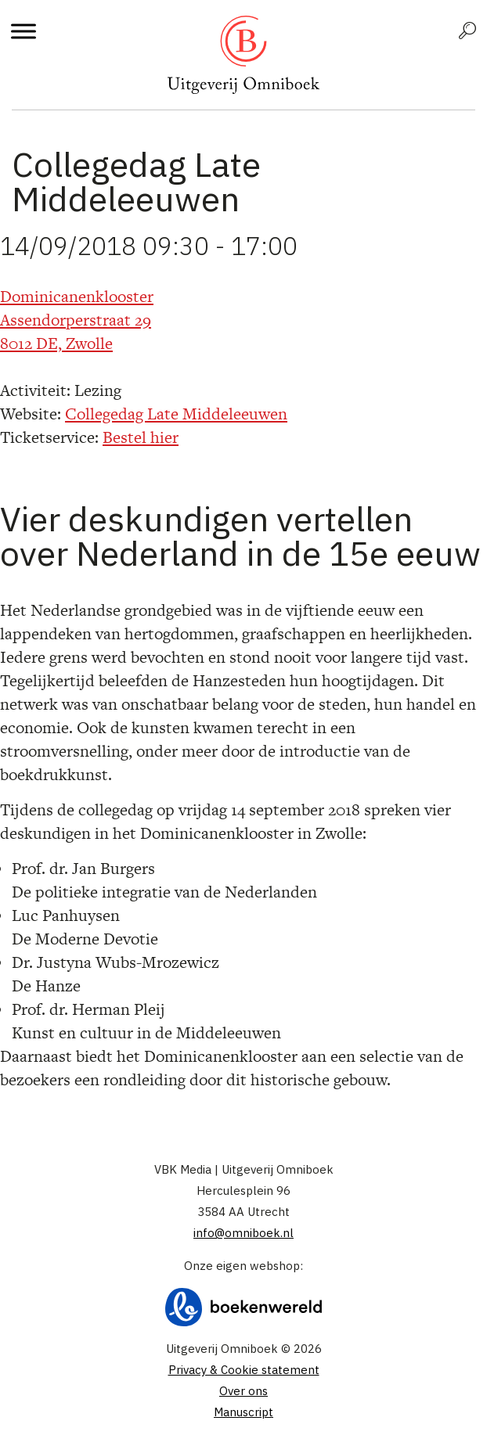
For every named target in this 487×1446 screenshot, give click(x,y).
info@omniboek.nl (243, 1232)
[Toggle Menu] (23, 30)
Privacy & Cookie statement (243, 1369)
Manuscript (243, 1412)
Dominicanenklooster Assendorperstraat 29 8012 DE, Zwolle (76, 319)
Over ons (243, 1390)
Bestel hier (141, 437)
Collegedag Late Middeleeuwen (176, 413)
